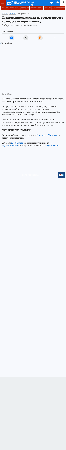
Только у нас (14, 8)
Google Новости (51, 145)
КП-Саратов (17, 142)
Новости (5, 8)
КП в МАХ (48, 8)
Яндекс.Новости (10, 145)
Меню (2, 3)
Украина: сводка (37, 8)
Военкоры (25, 8)
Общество (12, 13)
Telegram (41, 135)
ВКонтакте (53, 135)
